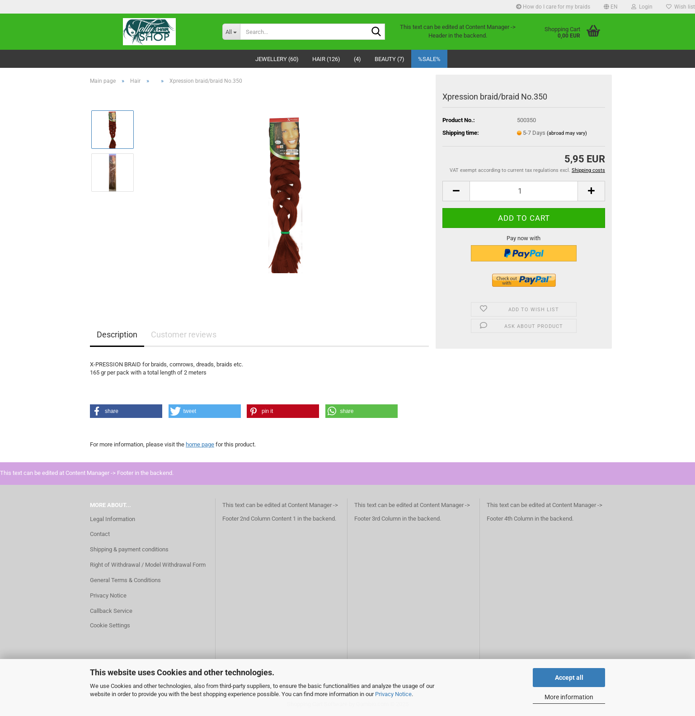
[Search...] (231, 32)
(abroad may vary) (567, 133)
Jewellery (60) (277, 59)
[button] (611, 7)
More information (569, 697)
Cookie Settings (110, 625)
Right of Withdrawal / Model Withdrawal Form (148, 564)
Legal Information (112, 519)
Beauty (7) (389, 59)
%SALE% (429, 59)
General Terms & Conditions (125, 580)
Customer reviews (183, 334)
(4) (357, 59)
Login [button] (642, 7)
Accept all (569, 677)
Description (117, 334)
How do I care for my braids (553, 7)
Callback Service (111, 610)
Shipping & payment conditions (129, 549)
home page (200, 444)
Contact (100, 534)
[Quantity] (524, 191)
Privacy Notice (393, 694)
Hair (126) (326, 59)
